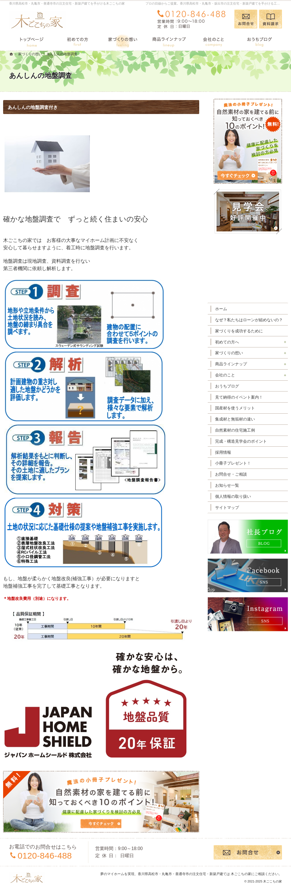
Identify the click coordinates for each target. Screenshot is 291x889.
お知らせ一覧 (233, 490)
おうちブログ (233, 391)
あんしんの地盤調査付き (39, 107)
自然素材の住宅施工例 (241, 435)
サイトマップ (233, 512)
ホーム (227, 308)
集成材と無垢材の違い (241, 424)
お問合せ (245, 19)
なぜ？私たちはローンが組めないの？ (249, 322)
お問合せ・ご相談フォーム (248, 852)
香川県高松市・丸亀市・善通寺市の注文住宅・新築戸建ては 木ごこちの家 (194, 874)
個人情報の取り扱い (239, 501)
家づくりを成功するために (245, 335)
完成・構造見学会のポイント (247, 446)
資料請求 (270, 19)
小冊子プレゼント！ (239, 468)
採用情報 (229, 457)
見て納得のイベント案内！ (245, 402)
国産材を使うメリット (241, 413)
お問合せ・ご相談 (237, 479)
